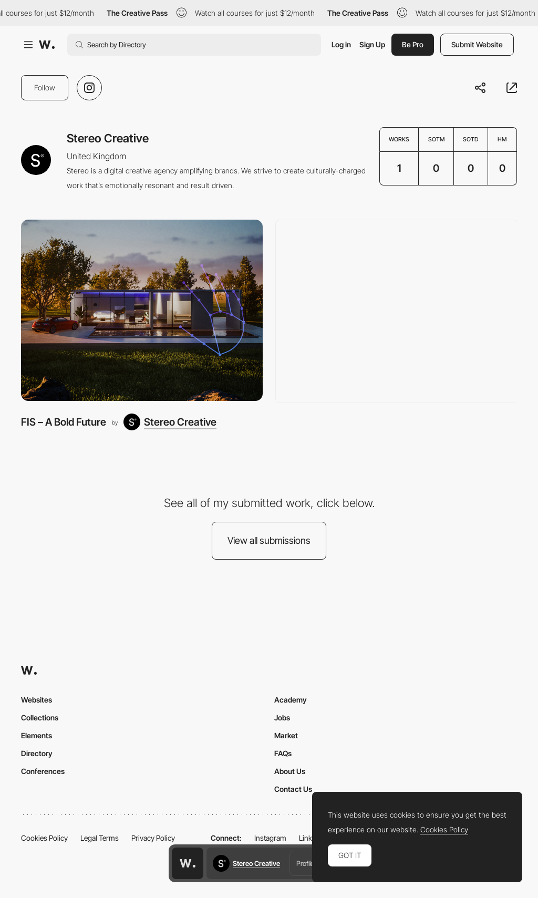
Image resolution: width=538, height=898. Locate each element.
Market (286, 735)
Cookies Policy (44, 837)
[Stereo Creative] (169, 422)
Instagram (270, 837)
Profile (305, 863)
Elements (36, 735)
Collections (39, 717)
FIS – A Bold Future (63, 422)
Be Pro (412, 44)
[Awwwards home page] (187, 863)
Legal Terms (99, 837)
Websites (36, 699)
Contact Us (293, 789)
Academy (290, 699)
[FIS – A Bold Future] (142, 310)
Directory (37, 753)
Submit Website (477, 44)
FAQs (283, 753)
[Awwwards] (47, 44)
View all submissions (269, 540)
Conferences (43, 771)
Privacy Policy (153, 837)
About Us (289, 771)
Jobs (282, 717)
